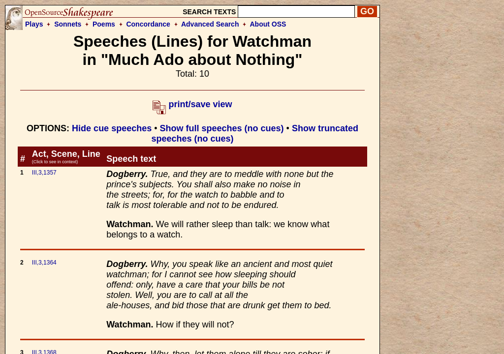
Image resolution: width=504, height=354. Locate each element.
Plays (34, 24)
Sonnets (67, 24)
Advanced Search (210, 24)
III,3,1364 (44, 262)
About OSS (268, 24)
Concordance (148, 24)
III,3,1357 (44, 172)
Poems (104, 24)
